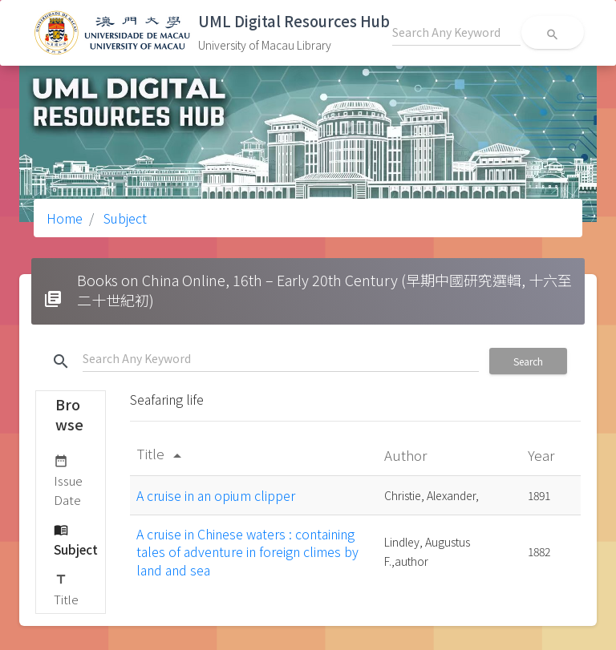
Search (528, 361)
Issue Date (68, 479)
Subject (123, 218)
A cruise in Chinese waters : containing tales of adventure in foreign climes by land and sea (247, 551)
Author (407, 455)
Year (542, 455)
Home (65, 218)
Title (66, 589)
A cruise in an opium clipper (215, 495)
